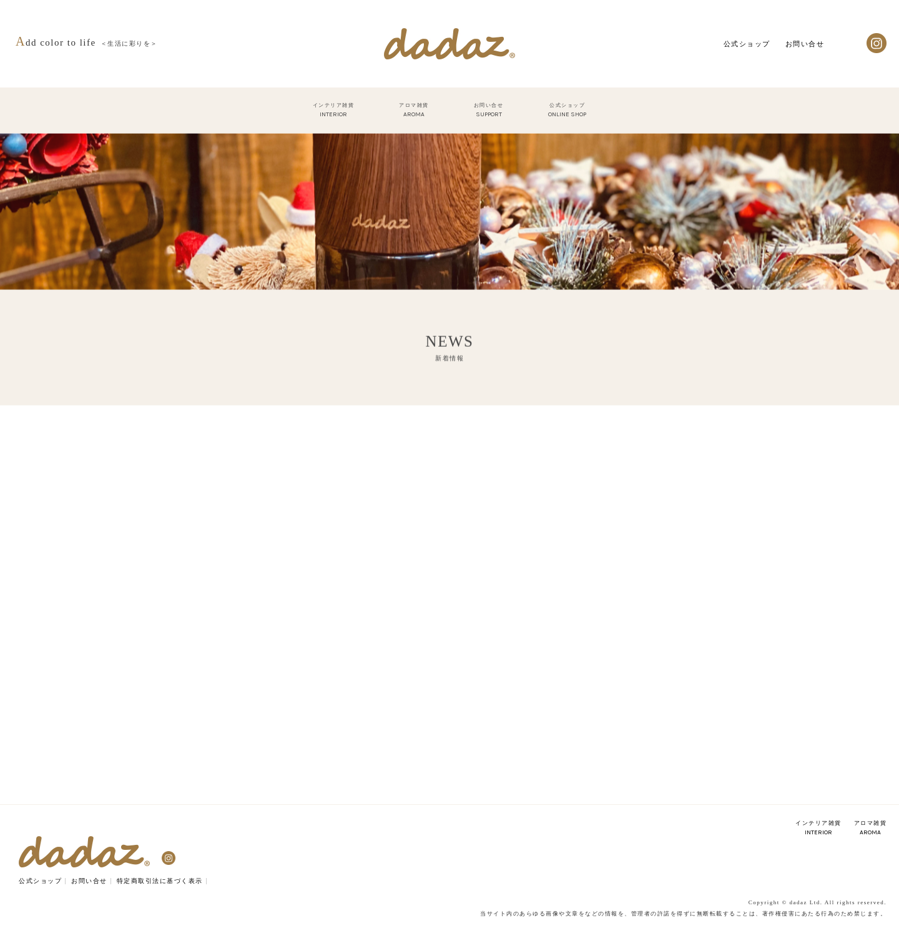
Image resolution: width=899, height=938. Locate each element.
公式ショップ (747, 44)
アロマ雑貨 (870, 828)
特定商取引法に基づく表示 (160, 880)
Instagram (877, 43)
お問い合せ (805, 44)
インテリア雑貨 (818, 828)
